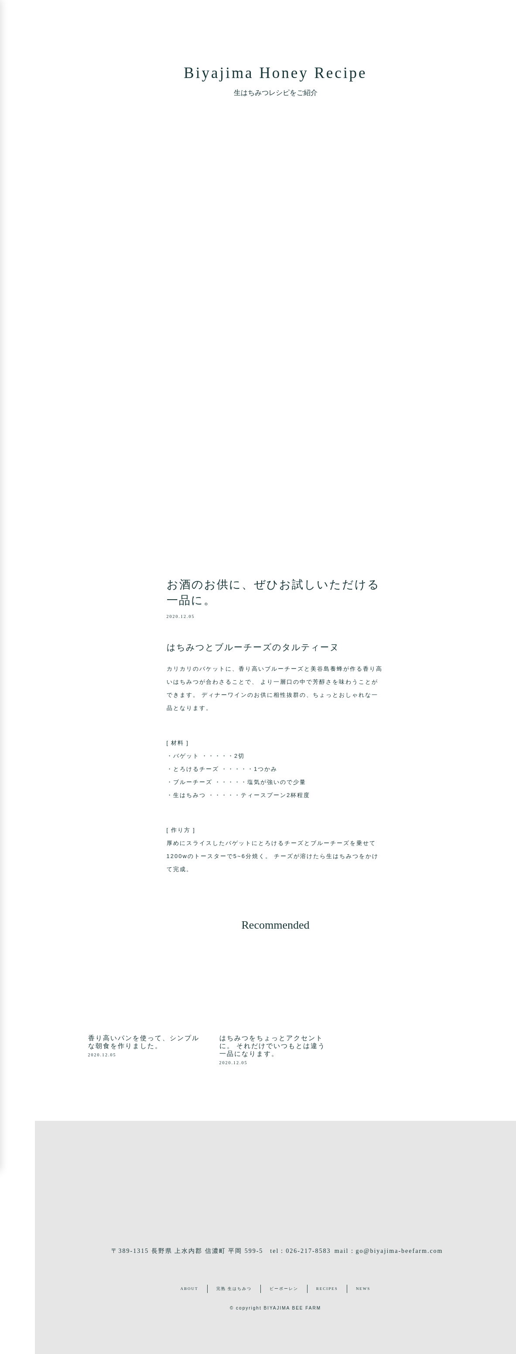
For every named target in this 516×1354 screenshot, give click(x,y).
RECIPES (327, 1288)
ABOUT (189, 1288)
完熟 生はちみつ (234, 1288)
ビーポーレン (284, 1288)
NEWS (363, 1288)
